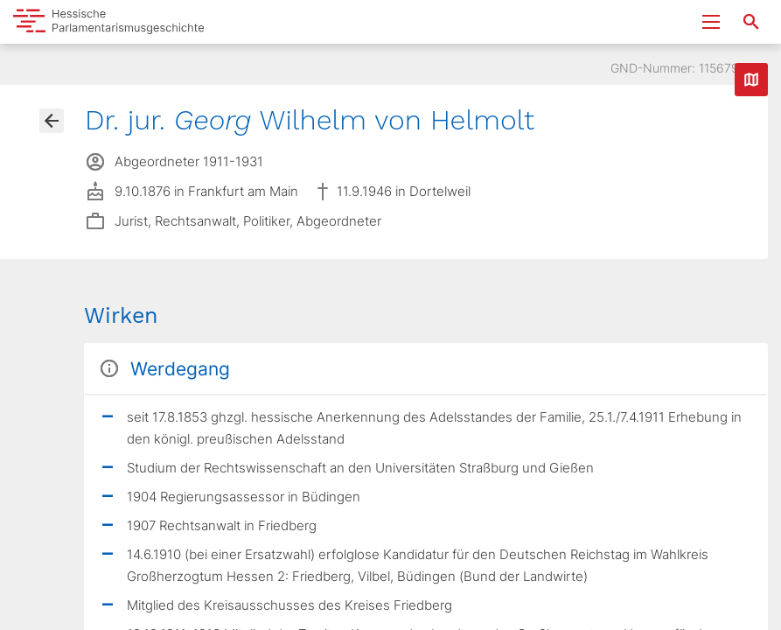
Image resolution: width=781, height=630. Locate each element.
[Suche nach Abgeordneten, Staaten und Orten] (751, 21)
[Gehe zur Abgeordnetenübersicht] (51, 120)
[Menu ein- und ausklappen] (711, 21)
